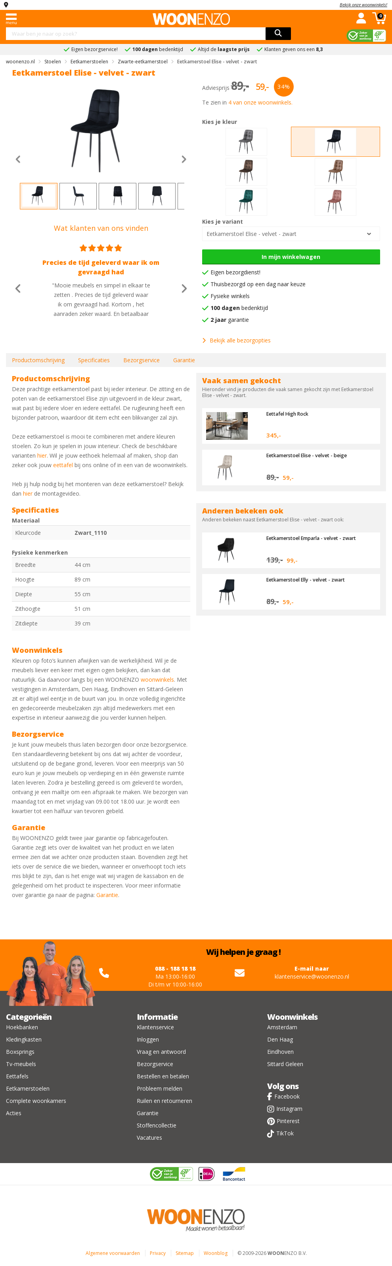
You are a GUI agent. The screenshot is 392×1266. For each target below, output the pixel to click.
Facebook (287, 1096)
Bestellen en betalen (163, 1076)
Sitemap (185, 1253)
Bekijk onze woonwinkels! (363, 5)
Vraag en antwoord (161, 1051)
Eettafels (17, 1076)
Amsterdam (282, 1027)
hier (42, 455)
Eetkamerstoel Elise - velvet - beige (310, 455)
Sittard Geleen (285, 1064)
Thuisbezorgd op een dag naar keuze (258, 284)
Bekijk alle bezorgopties (236, 340)
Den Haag (280, 1039)
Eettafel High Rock (289, 413)
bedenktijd (239, 308)
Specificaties (94, 360)
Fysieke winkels (230, 296)
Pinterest (288, 1121)
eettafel (63, 465)
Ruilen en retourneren (164, 1100)
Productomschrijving (38, 360)
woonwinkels (157, 679)
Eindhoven (280, 1051)
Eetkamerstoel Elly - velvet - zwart (309, 579)
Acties (13, 1113)
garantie (229, 319)
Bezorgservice (141, 360)
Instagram (289, 1108)
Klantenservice (155, 1027)
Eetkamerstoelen (28, 1088)
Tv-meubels (21, 1064)
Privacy (158, 1253)
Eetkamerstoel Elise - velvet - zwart (251, 234)
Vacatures (149, 1137)
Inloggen (148, 1039)
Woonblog (216, 1253)
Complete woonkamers (36, 1100)
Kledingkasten (24, 1039)
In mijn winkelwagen (291, 256)
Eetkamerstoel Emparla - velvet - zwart (315, 538)
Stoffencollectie (156, 1125)
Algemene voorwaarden (113, 1253)
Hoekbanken (22, 1027)
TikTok (285, 1133)
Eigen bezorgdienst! (235, 272)
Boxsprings (20, 1051)
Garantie (184, 360)
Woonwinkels (292, 1016)
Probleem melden (159, 1088)
